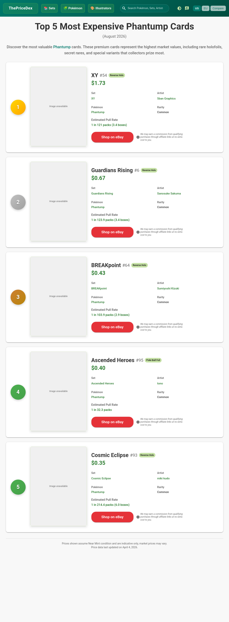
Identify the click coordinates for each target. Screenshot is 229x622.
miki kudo (163, 488)
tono (160, 393)
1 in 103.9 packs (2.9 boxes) (110, 324)
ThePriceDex (20, 7)
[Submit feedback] (14, 20)
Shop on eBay (112, 147)
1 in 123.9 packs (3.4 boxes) (110, 229)
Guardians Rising (102, 203)
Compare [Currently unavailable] (45, 19)
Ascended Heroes (102, 393)
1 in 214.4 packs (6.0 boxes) (110, 514)
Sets (50, 8)
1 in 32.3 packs (101, 419)
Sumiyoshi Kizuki (168, 298)
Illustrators (101, 8)
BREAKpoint (99, 298)
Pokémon (73, 8)
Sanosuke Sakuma (169, 203)
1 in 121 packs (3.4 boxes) (109, 134)
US (24, 19)
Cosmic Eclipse (101, 488)
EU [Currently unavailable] (33, 19)
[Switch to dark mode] (7, 20)
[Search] (125, 8)
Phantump (62, 56)
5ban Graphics (166, 108)
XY (93, 108)
